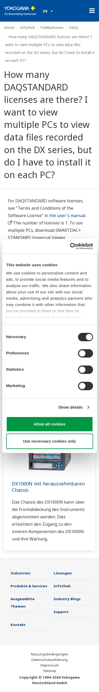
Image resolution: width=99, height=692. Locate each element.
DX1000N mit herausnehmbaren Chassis (48, 486)
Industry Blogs (67, 598)
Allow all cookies (49, 424)
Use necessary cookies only (49, 441)
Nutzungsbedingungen (49, 654)
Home (9, 27)
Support (61, 611)
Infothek (27, 27)
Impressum (49, 665)
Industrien (20, 573)
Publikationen (52, 27)
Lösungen (63, 573)
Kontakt (18, 624)
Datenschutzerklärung (49, 659)
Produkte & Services (29, 586)
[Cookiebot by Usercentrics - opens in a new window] (70, 246)
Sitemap (49, 670)
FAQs (73, 27)
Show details (70, 407)
